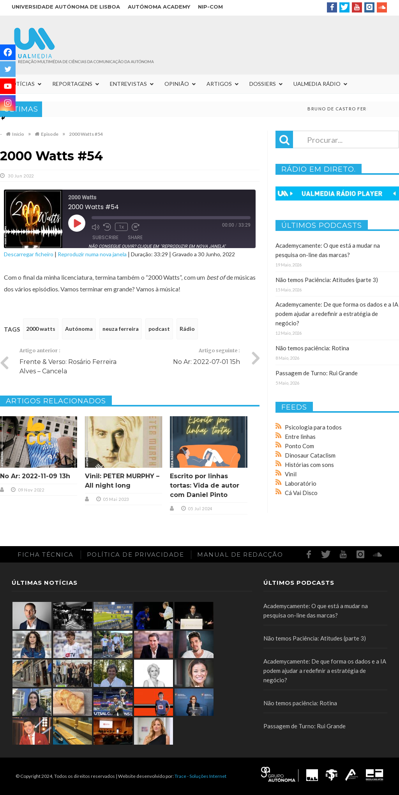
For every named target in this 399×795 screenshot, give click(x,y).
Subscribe (105, 237)
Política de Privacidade (135, 554)
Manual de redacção (240, 554)
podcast (159, 328)
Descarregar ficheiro (28, 254)
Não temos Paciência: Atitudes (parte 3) (326, 279)
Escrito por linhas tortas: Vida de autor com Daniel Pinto (204, 485)
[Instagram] (8, 103)
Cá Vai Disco (301, 492)
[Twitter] (8, 69)
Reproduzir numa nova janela (92, 254)
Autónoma (79, 328)
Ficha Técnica (46, 554)
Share (135, 237)
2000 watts (40, 328)
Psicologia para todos (313, 427)
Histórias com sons (309, 464)
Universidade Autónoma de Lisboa (66, 7)
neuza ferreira (120, 328)
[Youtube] (8, 86)
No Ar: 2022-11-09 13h (35, 476)
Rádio (187, 328)
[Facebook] (8, 52)
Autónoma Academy (159, 7)
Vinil (291, 473)
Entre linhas (300, 436)
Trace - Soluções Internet (200, 776)
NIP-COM (210, 7)
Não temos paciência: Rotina (312, 347)
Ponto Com (299, 445)
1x (121, 227)
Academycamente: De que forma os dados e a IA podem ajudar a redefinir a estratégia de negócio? (336, 314)
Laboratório (300, 483)
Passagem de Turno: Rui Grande (316, 372)
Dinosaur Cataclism (310, 455)
